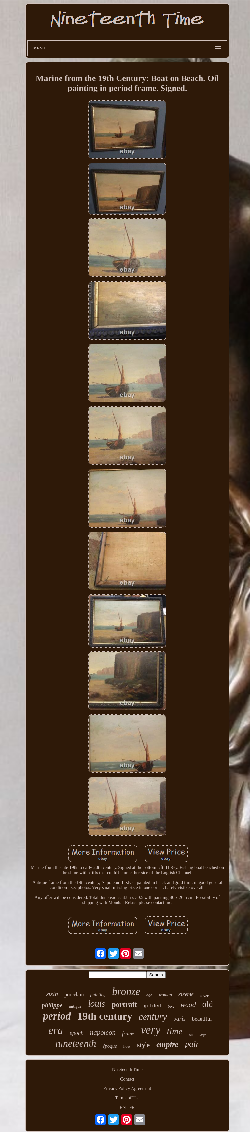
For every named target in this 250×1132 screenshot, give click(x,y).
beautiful (202, 1019)
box (171, 1006)
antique (75, 1006)
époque (110, 1046)
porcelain (74, 994)
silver (204, 996)
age (149, 995)
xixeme (186, 994)
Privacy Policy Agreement (127, 1088)
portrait (124, 1004)
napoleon (103, 1032)
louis (96, 1004)
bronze (126, 991)
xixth (52, 993)
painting (98, 994)
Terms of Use (127, 1098)
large (202, 1035)
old (207, 1004)
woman (165, 994)
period (57, 1016)
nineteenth (76, 1043)
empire (167, 1044)
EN (123, 1107)
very (150, 1030)
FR (132, 1107)
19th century (104, 1016)
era (56, 1030)
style (143, 1045)
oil (191, 1035)
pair (192, 1044)
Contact (127, 1079)
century (153, 1017)
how (127, 1046)
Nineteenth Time (127, 1069)
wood (188, 1004)
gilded (152, 1006)
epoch (77, 1033)
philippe (52, 1005)
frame (128, 1033)
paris (180, 1018)
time (175, 1031)
